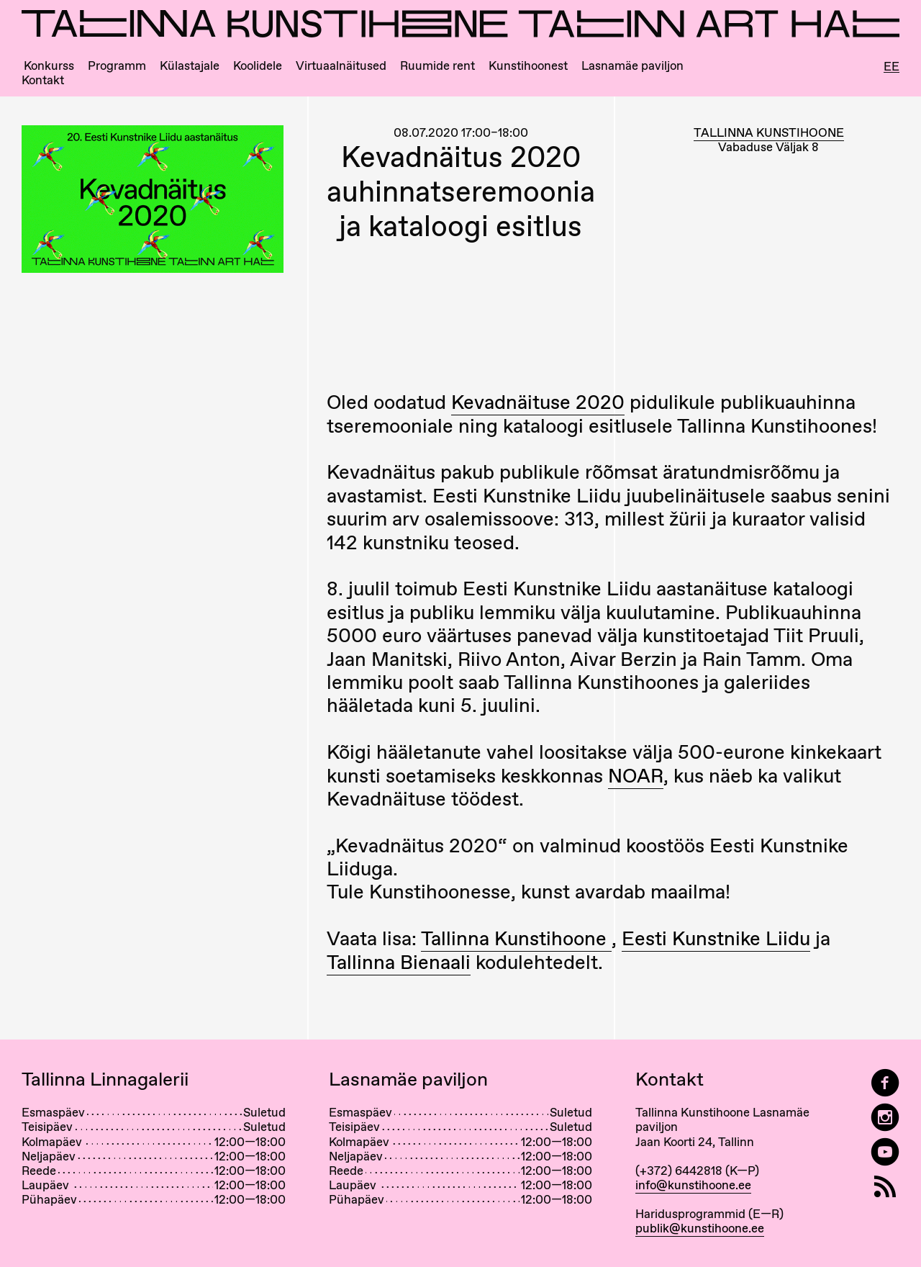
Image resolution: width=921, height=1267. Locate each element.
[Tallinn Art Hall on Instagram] (885, 1117)
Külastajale (189, 66)
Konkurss (49, 66)
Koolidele (257, 66)
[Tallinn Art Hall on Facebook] (885, 1083)
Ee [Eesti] (891, 66)
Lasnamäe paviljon (632, 66)
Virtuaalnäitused (341, 66)
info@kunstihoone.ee (693, 1185)
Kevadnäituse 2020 (538, 402)
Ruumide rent (437, 66)
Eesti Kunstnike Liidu (716, 938)
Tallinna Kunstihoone (516, 938)
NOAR (635, 775)
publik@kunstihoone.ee (699, 1228)
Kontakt (43, 80)
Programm (117, 66)
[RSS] (885, 1186)
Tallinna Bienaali (399, 962)
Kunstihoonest (528, 66)
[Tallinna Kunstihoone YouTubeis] (885, 1152)
